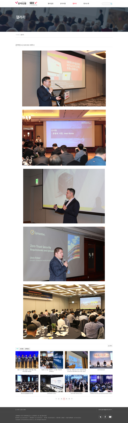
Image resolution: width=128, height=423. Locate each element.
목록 (110, 345)
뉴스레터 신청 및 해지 (20, 409)
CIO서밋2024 (101, 369)
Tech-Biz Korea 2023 (76, 393)
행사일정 (50, 3)
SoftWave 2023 (51, 393)
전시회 (21, 348)
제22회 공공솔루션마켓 (27, 393)
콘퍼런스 (27, 348)
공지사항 (63, 3)
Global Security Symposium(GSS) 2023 (101, 393)
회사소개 (86, 3)
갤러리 (74, 3)
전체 (17, 348)
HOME (18, 34)
